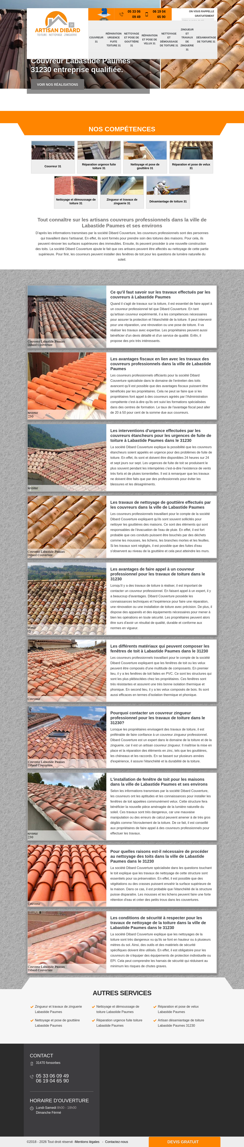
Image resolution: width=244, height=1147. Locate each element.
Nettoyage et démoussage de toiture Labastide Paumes (117, 1009)
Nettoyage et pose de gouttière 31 (131, 39)
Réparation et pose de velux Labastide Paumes (178, 1009)
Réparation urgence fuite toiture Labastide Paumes (119, 1023)
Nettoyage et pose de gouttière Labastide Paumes (57, 1023)
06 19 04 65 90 (155, 14)
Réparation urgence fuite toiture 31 (114, 39)
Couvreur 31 (96, 39)
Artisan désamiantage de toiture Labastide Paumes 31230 (181, 1023)
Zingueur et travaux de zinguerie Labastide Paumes (58, 1009)
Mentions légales (87, 1142)
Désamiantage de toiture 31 (206, 39)
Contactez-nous (116, 1142)
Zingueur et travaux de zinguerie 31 (187, 39)
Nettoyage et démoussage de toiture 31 (169, 39)
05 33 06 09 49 (129, 14)
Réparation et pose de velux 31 (150, 39)
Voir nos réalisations (57, 84)
